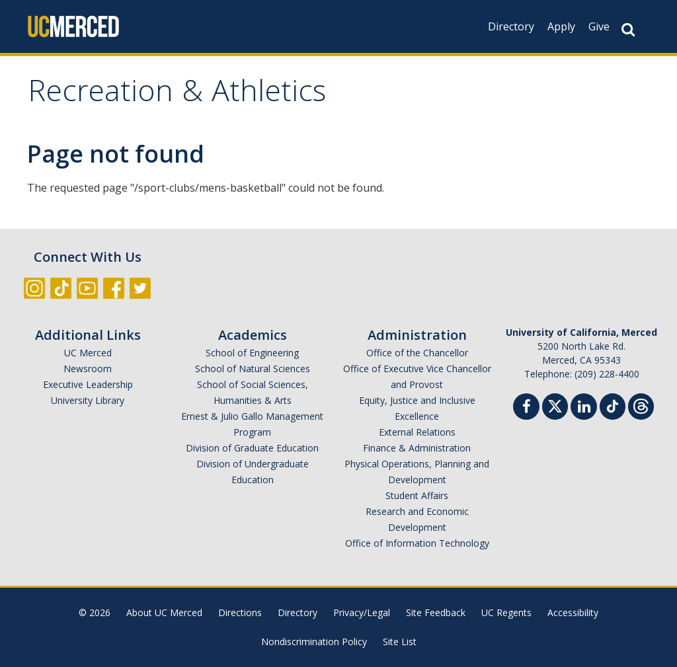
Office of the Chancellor (417, 352)
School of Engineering (252, 352)
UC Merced (88, 352)
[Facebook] (526, 408)
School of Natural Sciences (252, 368)
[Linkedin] (584, 408)
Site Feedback (435, 612)
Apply (561, 26)
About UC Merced (164, 612)
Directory (511, 26)
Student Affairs (416, 495)
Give (599, 26)
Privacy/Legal (361, 612)
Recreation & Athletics (177, 94)
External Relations (417, 432)
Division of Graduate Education (252, 448)
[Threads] (641, 405)
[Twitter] (555, 405)
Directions (240, 612)
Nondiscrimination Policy (314, 641)
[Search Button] (628, 29)
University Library (87, 400)
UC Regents (506, 612)
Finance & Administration (417, 448)
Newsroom (87, 368)
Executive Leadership (88, 384)
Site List (400, 641)
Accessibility (572, 612)
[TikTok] (612, 405)
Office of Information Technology (417, 543)
